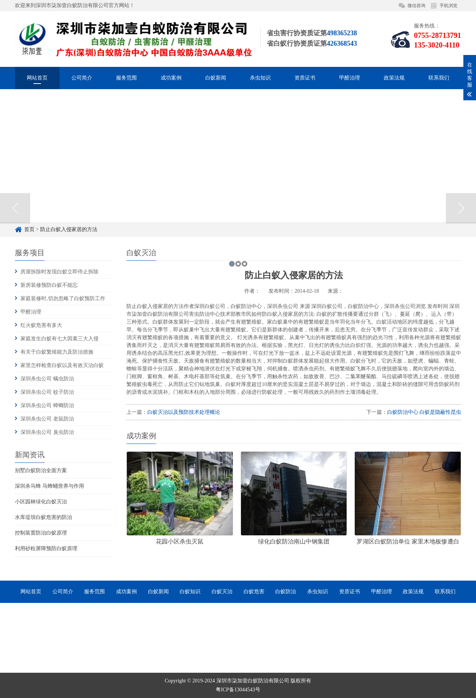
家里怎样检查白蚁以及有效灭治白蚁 (62, 365)
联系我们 (438, 78)
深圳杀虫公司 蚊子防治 (47, 392)
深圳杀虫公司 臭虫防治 (47, 432)
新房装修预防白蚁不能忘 (49, 285)
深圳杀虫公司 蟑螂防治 (47, 405)
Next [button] (461, 264)
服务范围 (126, 78)
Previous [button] (15, 264)
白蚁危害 (254, 591)
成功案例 (171, 78)
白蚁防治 (285, 591)
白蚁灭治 (222, 591)
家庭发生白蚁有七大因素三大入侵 (59, 338)
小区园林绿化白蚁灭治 (41, 501)
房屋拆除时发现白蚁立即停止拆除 (59, 272)
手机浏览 (448, 5)
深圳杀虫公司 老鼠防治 (47, 419)
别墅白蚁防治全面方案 (41, 470)
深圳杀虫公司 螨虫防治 (47, 379)
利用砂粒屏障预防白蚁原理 (46, 548)
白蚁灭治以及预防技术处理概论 (183, 412)
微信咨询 (416, 5)
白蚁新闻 (215, 78)
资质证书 (305, 78)
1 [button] (232, 319)
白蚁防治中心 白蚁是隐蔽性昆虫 (424, 412)
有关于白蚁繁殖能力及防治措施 (56, 352)
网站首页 (37, 78)
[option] (238, 264)
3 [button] (244, 319)
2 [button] (238, 319)
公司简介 (81, 78)
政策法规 (394, 78)
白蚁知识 (190, 591)
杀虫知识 (260, 78)
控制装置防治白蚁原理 (41, 533)
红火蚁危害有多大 (41, 325)
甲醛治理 (349, 78)
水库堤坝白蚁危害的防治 (43, 517)
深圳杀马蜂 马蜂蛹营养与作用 (49, 486)
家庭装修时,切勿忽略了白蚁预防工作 (62, 298)
